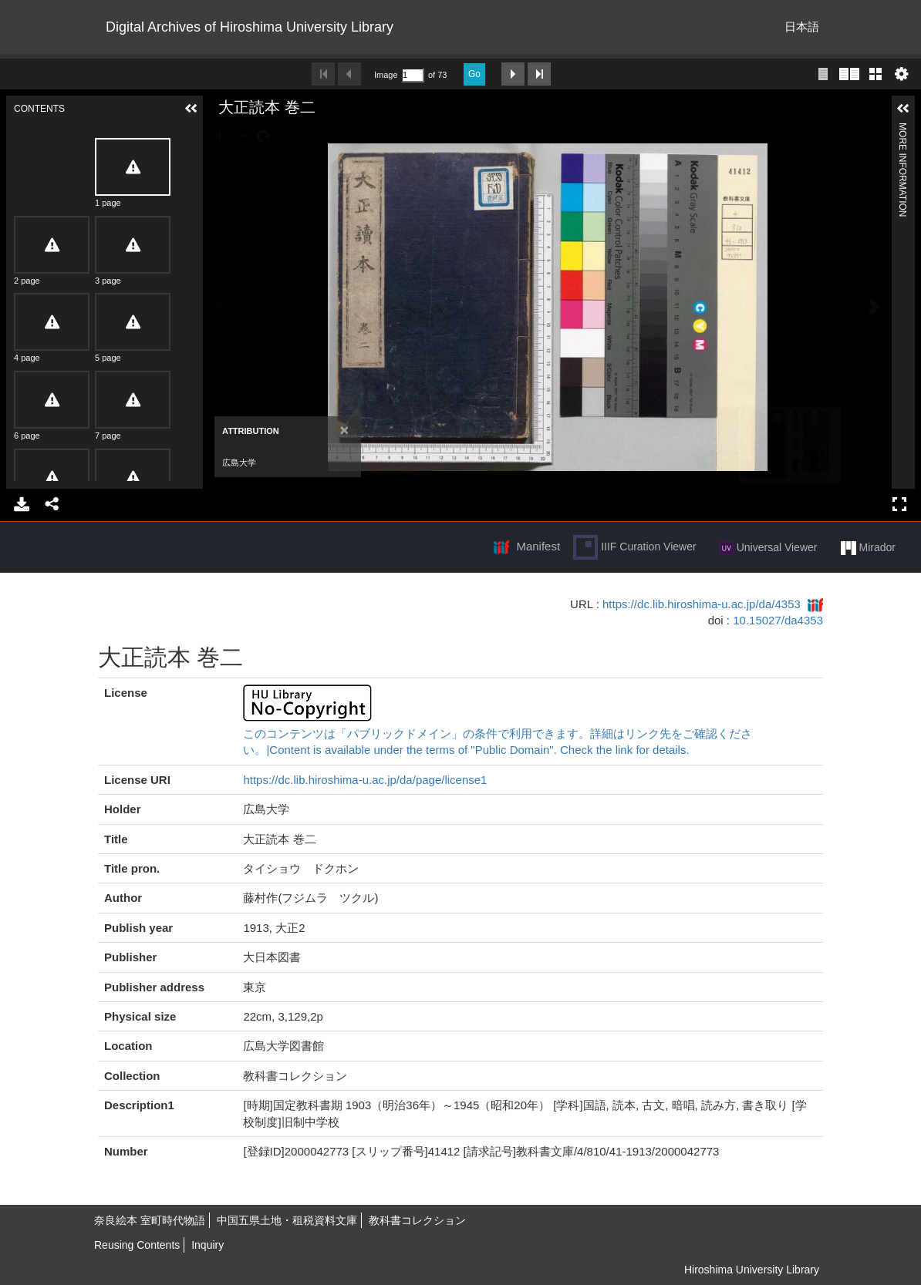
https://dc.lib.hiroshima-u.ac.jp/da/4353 (701, 604)
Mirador (868, 548)
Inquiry (207, 1245)
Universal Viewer (769, 548)
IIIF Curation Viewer (634, 547)
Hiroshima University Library (751, 1269)
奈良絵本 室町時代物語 (149, 1220)
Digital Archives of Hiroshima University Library (249, 27)
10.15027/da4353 (778, 620)
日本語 (801, 26)
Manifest (538, 546)
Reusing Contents (137, 1245)
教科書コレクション (417, 1220)
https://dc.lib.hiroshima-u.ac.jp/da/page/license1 (365, 779)
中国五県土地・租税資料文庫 (287, 1220)
